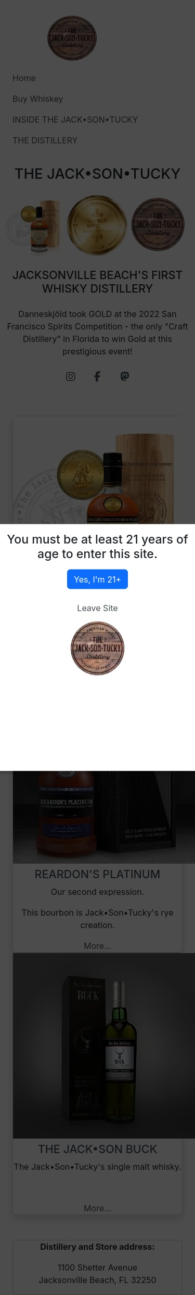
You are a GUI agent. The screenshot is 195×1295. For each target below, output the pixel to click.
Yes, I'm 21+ (97, 579)
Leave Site (97, 608)
